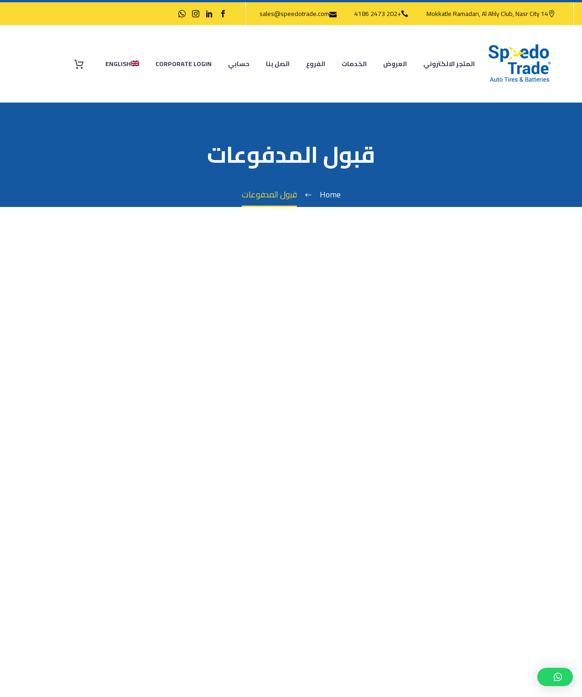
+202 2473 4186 (377, 14)
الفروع (315, 64)
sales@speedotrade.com (294, 14)
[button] (555, 677)
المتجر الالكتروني (449, 64)
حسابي (238, 64)
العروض (395, 64)
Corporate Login (184, 64)
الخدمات (354, 64)
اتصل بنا (278, 64)
